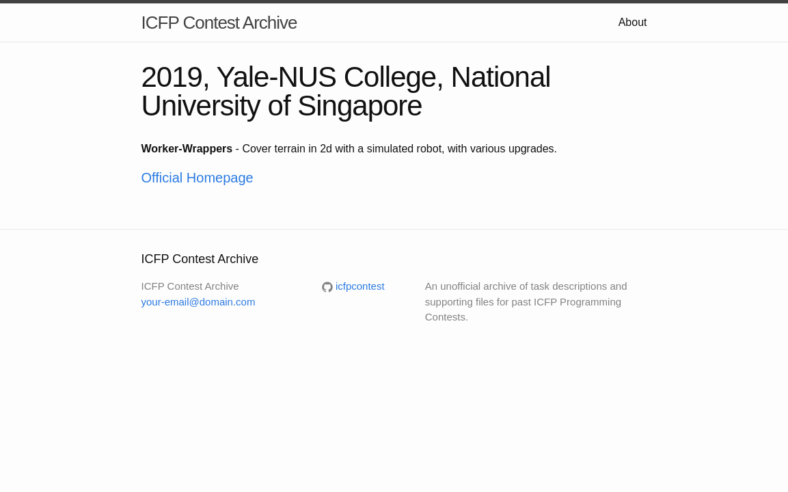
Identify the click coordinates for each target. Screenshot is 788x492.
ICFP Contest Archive (219, 22)
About (633, 22)
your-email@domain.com (198, 302)
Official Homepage (197, 177)
